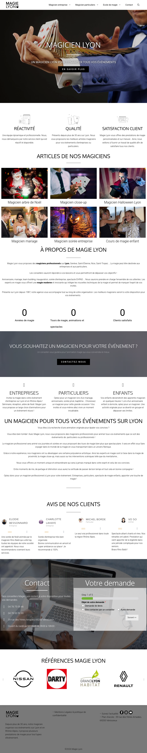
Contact (129, 5)
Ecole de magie (113, 5)
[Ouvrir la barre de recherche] (138, 5)
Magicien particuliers (88, 5)
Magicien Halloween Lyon (122, 202)
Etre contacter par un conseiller (99, 609)
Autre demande (128, 609)
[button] (3, 679)
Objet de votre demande (94, 602)
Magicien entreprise (61, 5)
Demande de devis (94, 606)
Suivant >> (132, 617)
